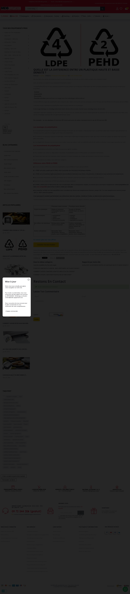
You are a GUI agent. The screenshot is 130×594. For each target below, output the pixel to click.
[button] (28, 279)
